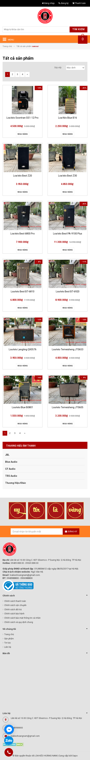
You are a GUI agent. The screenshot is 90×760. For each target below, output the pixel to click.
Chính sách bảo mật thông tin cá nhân (22, 618)
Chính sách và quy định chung (18, 622)
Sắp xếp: (58, 67)
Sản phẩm (9, 638)
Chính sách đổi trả (13, 609)
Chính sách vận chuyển (15, 605)
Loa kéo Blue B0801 (22, 407)
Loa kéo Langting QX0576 (22, 349)
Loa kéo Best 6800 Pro (22, 233)
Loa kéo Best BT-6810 (22, 291)
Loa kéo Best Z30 (67, 175)
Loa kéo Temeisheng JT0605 (67, 407)
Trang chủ (9, 634)
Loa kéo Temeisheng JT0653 (67, 349)
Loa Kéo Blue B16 (67, 117)
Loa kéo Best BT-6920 (67, 291)
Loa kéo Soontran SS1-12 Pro (22, 117)
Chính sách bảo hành (14, 613)
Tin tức (7, 643)
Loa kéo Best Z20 (22, 175)
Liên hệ (7, 647)
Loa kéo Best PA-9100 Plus (67, 233)
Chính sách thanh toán (15, 601)
